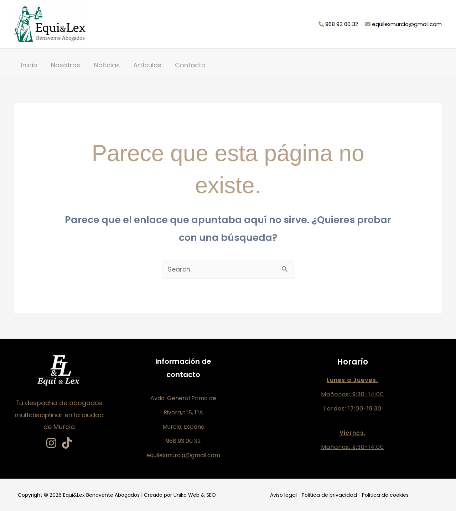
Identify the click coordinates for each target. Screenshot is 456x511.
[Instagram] (51, 443)
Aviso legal (285, 495)
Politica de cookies (384, 495)
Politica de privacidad (329, 495)
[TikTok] (67, 443)
